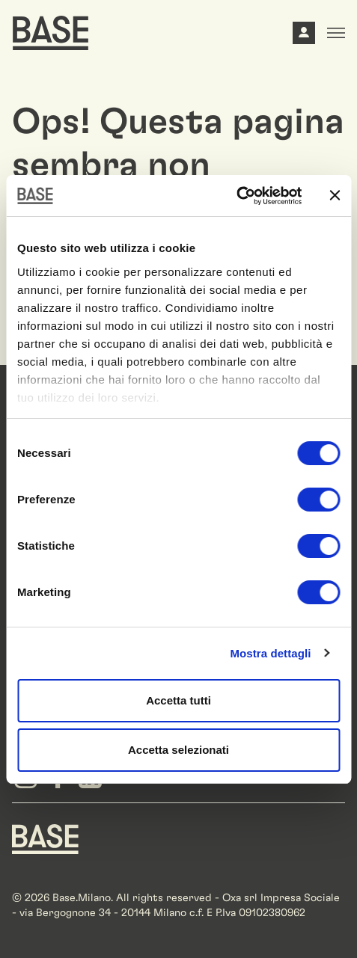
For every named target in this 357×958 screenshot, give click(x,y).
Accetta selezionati (178, 749)
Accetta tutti (178, 700)
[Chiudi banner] (334, 195)
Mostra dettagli (270, 653)
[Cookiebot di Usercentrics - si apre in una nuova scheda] (236, 196)
